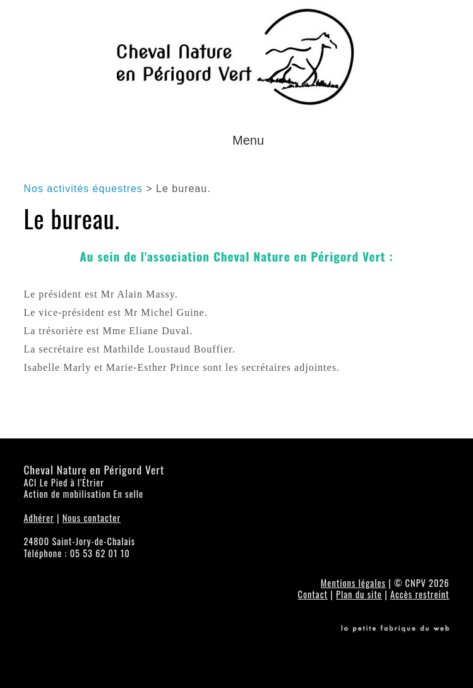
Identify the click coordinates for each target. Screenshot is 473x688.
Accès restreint (420, 594)
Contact (312, 594)
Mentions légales (353, 582)
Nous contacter (92, 517)
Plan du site (359, 594)
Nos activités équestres (82, 188)
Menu (248, 140)
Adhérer (38, 517)
